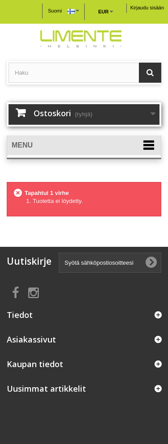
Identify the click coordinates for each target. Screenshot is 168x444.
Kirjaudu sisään (147, 7)
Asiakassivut (31, 339)
